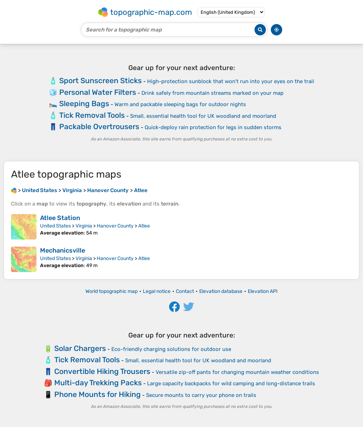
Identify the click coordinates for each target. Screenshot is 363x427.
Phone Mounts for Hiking (97, 394)
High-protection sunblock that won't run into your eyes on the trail (230, 81)
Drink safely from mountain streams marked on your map (212, 93)
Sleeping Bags (84, 103)
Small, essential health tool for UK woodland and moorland (203, 116)
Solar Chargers (80, 348)
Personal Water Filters (97, 92)
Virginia (84, 226)
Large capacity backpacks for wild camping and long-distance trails (231, 383)
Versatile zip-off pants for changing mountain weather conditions (237, 372)
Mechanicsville (62, 250)
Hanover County (115, 226)
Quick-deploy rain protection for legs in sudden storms (213, 127)
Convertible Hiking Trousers (102, 371)
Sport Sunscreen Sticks (100, 80)
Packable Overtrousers (99, 126)
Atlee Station (60, 218)
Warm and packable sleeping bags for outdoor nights (180, 104)
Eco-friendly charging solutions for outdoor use (171, 349)
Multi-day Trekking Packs (98, 382)
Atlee (144, 226)
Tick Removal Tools (92, 115)
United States (55, 226)
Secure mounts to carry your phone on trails (201, 395)
